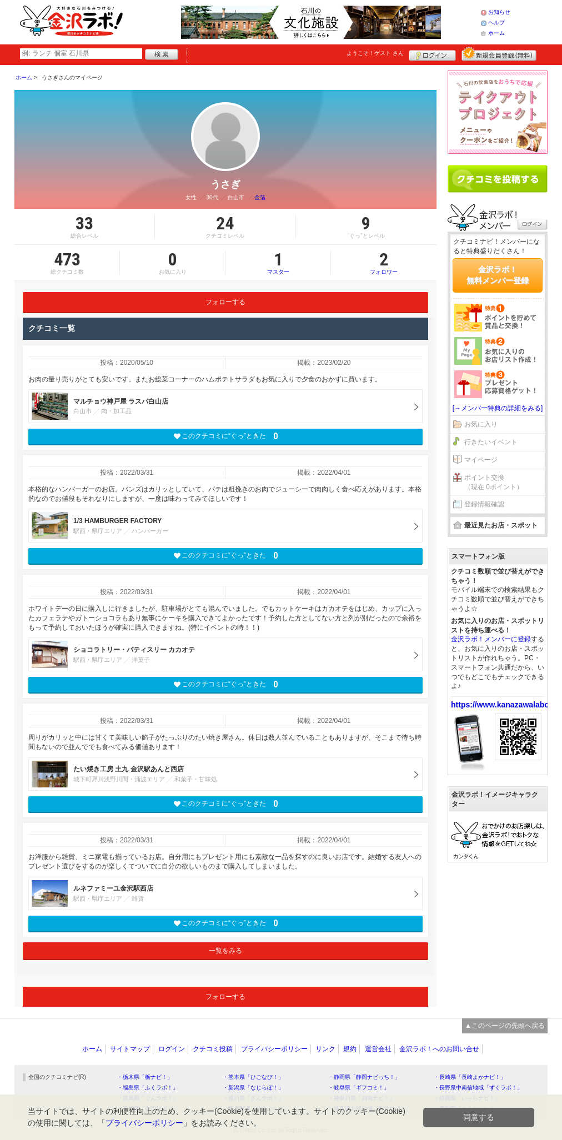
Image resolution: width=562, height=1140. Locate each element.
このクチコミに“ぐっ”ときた (225, 436)
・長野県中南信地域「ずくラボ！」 (478, 1087)
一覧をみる (225, 951)
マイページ (481, 460)
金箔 (259, 197)
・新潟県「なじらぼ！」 (253, 1087)
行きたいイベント (491, 442)
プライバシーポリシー (274, 1049)
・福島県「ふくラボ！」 (147, 1087)
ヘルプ (496, 22)
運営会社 (378, 1049)
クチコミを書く (498, 179)
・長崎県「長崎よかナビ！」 (470, 1077)
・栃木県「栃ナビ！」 (145, 1077)
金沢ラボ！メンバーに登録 (491, 639)
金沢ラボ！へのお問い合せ (439, 1049)
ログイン (432, 54)
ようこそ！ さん (375, 53)
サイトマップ (130, 1049)
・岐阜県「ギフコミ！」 (358, 1087)
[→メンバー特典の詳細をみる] (498, 408)
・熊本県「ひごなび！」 (253, 1077)
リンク (325, 1049)
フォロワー (383, 262)
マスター (277, 262)
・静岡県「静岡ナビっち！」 (364, 1077)
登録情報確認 (484, 504)
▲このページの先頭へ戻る (505, 1025)
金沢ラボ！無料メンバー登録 (497, 275)
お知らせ (499, 12)
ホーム (496, 33)
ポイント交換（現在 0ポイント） (493, 482)
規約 (350, 1049)
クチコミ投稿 (213, 1049)
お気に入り (481, 424)
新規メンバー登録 (498, 54)
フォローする (225, 302)
